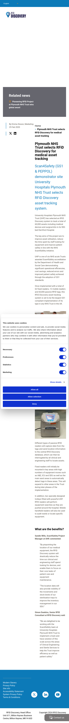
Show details (56, 382)
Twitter (10, 136)
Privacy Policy (9, 685)
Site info (6, 688)
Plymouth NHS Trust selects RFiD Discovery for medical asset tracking (50, 132)
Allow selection (34, 397)
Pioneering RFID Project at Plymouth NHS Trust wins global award (21, 104)
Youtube (61, 694)
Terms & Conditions (11, 697)
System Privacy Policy (12, 694)
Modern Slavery (9, 682)
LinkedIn (15, 136)
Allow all (34, 390)
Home (38, 126)
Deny (34, 404)
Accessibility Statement (13, 691)
